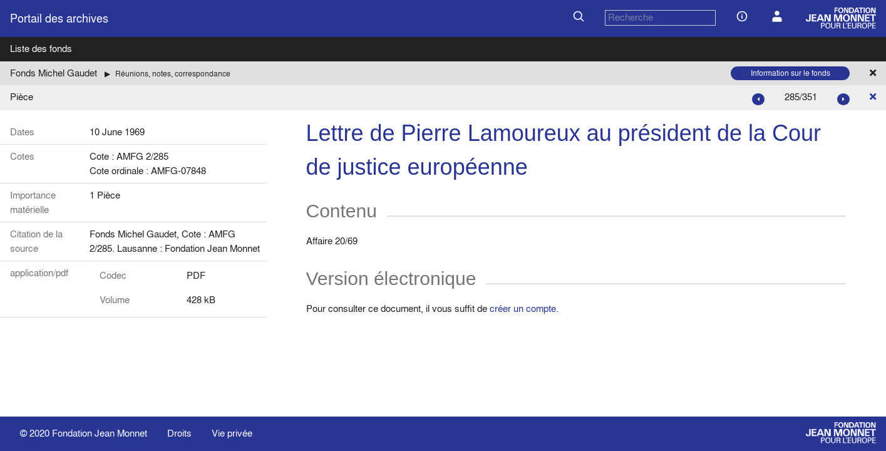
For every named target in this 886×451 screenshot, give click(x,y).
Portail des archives (59, 18)
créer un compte (523, 308)
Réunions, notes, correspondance (172, 73)
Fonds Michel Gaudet (53, 73)
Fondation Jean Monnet (99, 433)
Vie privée (232, 433)
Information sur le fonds (790, 73)
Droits (179, 433)
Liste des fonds (41, 48)
